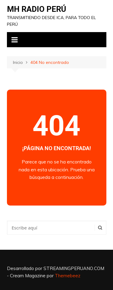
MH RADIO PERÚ (36, 9)
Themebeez (67, 275)
